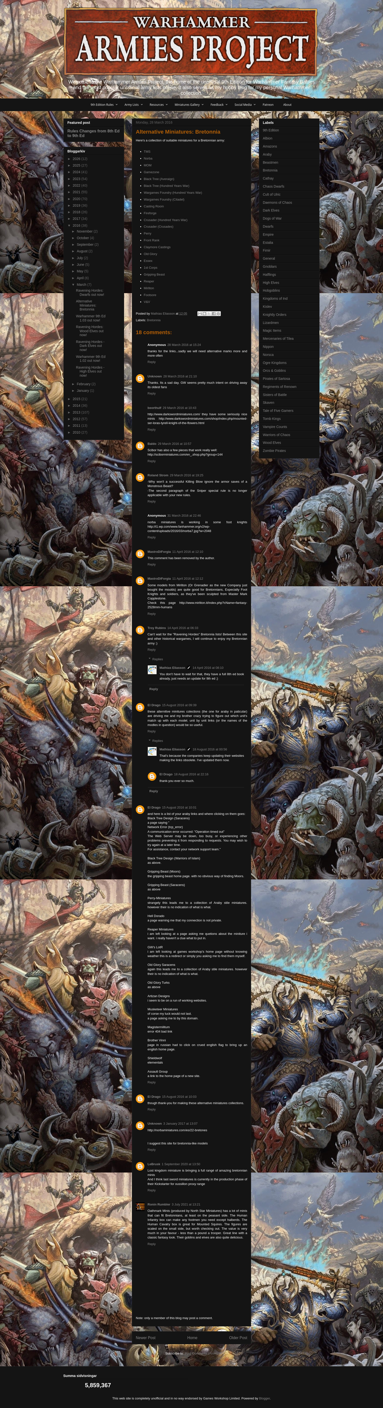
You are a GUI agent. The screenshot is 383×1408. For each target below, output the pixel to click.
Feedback (217, 105)
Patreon (268, 105)
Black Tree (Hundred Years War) (167, 186)
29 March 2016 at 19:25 (186, 475)
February (84, 384)
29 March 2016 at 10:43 (179, 408)
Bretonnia (154, 320)
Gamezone (152, 172)
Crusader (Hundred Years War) (166, 220)
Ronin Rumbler (159, 1204)
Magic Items (272, 330)
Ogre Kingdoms (275, 363)
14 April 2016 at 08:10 (207, 668)
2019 (77, 205)
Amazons (270, 146)
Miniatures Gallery (187, 105)
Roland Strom (158, 475)
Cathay (268, 178)
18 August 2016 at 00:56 (209, 749)
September (85, 244)
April (81, 278)
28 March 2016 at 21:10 (180, 376)
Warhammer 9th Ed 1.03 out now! (91, 318)
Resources (157, 105)
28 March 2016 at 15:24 (184, 345)
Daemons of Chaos (277, 202)
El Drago (154, 705)
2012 (77, 419)
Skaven (268, 403)
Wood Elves (272, 443)
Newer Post (146, 1338)
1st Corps (151, 267)
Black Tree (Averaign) (159, 179)
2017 (77, 219)
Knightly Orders (274, 315)
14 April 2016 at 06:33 (182, 628)
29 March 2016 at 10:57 (174, 444)
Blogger (264, 1398)
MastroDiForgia (159, 552)
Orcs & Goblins (274, 371)
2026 (77, 159)
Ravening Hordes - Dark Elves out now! (90, 346)
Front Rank (152, 240)
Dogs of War (272, 218)
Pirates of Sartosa (276, 379)
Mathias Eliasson (172, 668)
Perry (147, 233)
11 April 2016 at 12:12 (187, 578)
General (269, 258)
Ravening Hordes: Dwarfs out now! (90, 292)
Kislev (267, 307)
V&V (147, 302)
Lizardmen (271, 323)
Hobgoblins (271, 290)
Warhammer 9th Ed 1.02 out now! (91, 359)
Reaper (149, 281)
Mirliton (149, 288)
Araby (267, 154)
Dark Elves (271, 210)
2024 (77, 172)
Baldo (152, 444)
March (82, 285)
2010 (77, 432)
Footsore (150, 295)
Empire (268, 234)
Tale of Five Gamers (278, 411)
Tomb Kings (272, 419)
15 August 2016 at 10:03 (179, 1097)
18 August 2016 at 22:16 (191, 774)
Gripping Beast (154, 274)
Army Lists (132, 105)
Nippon (268, 347)
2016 (77, 225)
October (83, 238)
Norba (148, 158)
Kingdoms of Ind (275, 298)
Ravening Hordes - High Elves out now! (90, 371)
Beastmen (270, 162)
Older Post (238, 1338)
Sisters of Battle (275, 395)
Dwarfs (268, 226)
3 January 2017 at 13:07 (180, 1123)
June (81, 265)
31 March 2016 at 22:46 (184, 515)
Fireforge (150, 213)
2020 (77, 199)
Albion (267, 138)
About (287, 105)
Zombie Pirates (274, 451)
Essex (148, 261)
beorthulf (154, 408)
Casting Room (154, 206)
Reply (152, 362)
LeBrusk (154, 1164)
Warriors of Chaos (276, 435)
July (80, 258)
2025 (77, 165)
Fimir (266, 250)
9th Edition (271, 130)
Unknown (155, 376)
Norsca (268, 355)
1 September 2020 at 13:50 (181, 1164)
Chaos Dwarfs (273, 186)
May (80, 271)
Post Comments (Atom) (201, 1353)
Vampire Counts (275, 427)
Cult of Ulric (271, 194)
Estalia (268, 243)
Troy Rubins (157, 628)
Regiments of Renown (280, 387)
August (82, 251)
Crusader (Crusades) (158, 226)
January (83, 391)
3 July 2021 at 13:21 (186, 1204)
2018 (77, 212)
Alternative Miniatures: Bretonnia (86, 305)
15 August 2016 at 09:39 (179, 705)
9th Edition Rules (102, 105)
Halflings (269, 275)
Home (192, 1338)
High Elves (271, 283)
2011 (77, 425)
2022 (77, 185)
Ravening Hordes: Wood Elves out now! (90, 331)
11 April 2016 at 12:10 (187, 552)
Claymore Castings (157, 247)
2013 (77, 412)
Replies (157, 659)
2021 (77, 192)
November (85, 231)
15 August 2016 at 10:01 (179, 807)
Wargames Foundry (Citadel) (164, 199)
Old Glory (150, 254)
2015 (77, 399)
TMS (147, 151)
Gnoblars (270, 266)
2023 (77, 179)
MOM (148, 165)
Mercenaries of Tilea (278, 339)
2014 (77, 405)
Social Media (243, 105)
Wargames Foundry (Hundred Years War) (173, 192)
